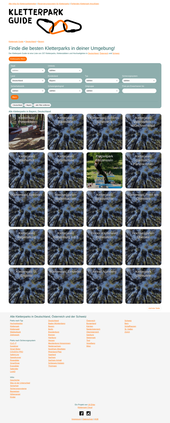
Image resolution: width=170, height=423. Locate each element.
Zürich (127, 332)
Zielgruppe (89, 86)
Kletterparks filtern (17, 59)
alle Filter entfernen (42, 105)
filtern (14, 97)
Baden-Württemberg (56, 323)
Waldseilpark (15, 332)
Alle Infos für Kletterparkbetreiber (22, 4)
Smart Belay (15, 349)
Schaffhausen (130, 326)
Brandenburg (53, 332)
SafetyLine (14, 355)
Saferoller (14, 369)
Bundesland (53, 76)
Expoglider (14, 366)
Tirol (88, 340)
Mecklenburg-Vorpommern (59, 343)
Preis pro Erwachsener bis (133, 86)
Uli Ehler (91, 405)
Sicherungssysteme (18, 389)
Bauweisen (14, 391)
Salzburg (90, 335)
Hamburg (52, 338)
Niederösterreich (93, 329)
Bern (127, 323)
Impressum (76, 419)
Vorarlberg (90, 343)
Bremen (51, 335)
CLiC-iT (13, 343)
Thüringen (52, 366)
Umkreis (51, 66)
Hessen (51, 340)
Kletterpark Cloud (85, 407)
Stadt (13, 66)
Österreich (104, 53)
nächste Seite (154, 308)
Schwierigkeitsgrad (56, 86)
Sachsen (52, 357)
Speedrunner (15, 357)
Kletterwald (14, 329)
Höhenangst (15, 394)
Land (13, 76)
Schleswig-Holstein (56, 363)
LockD (12, 372)
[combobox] (25, 70)
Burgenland (91, 323)
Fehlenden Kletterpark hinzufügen (85, 4)
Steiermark (91, 338)
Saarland (52, 355)
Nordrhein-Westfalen (57, 349)
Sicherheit (14, 386)
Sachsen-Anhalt (55, 360)
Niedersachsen (54, 346)
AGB (96, 419)
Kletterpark (14, 326)
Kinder (13, 397)
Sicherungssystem (130, 76)
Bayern (41, 42)
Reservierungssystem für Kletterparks (53, 4)
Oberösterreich (92, 332)
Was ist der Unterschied (20, 383)
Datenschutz (87, 419)
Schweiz (116, 53)
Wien (88, 346)
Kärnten (89, 326)
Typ (86, 76)
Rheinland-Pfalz (55, 352)
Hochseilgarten (16, 323)
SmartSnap (15, 363)
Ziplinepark (14, 335)
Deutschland (30, 42)
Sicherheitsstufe (17, 86)
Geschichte (15, 380)
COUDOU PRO (16, 352)
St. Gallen (129, 329)
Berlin (50, 329)
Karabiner (14, 346)
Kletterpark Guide (16, 42)
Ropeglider (14, 360)
